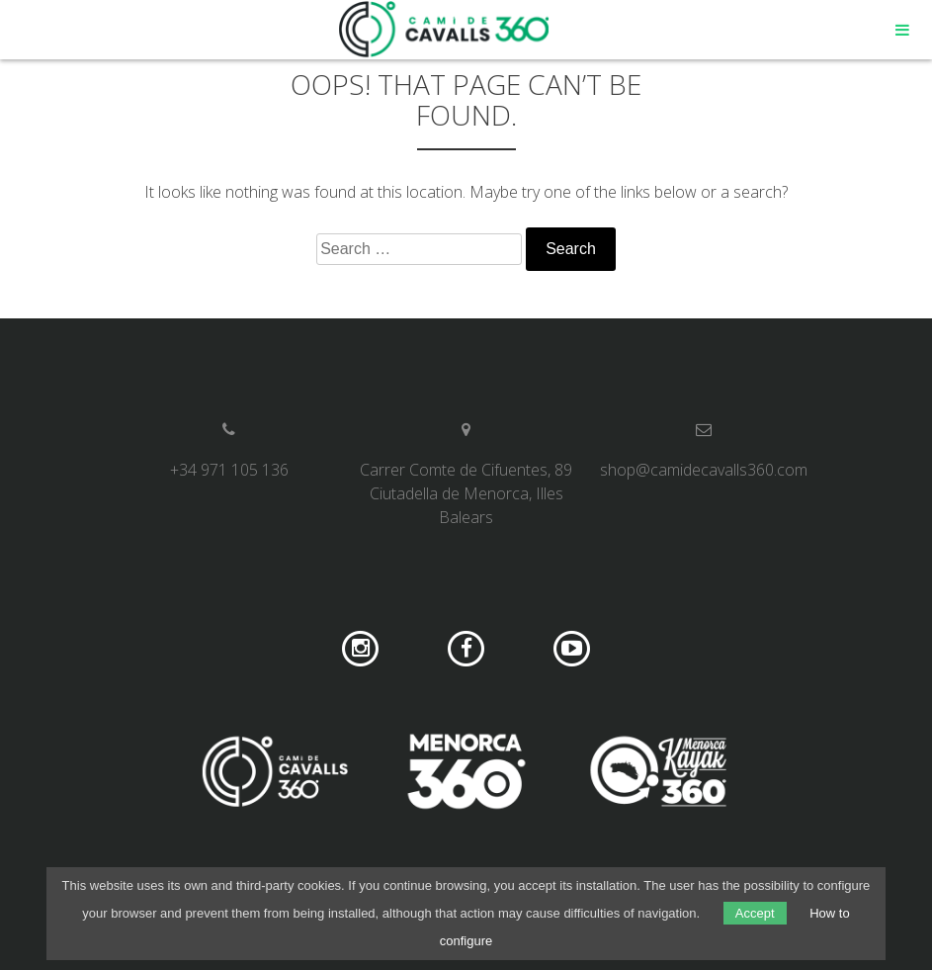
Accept (755, 913)
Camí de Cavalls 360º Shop (444, 29)
